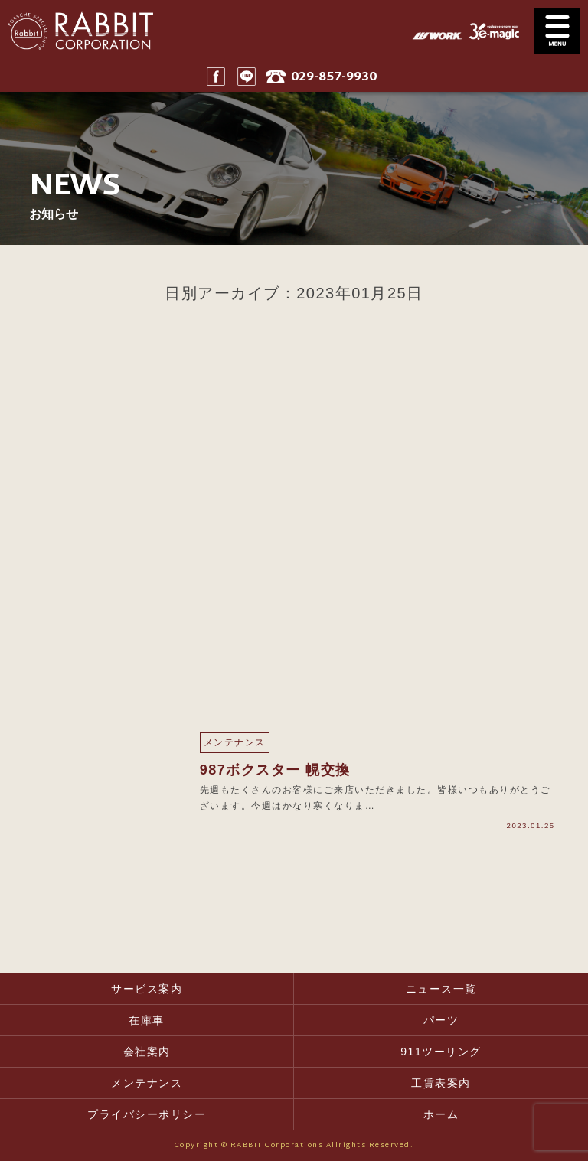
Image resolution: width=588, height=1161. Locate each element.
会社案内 (147, 1051)
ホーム (441, 1114)
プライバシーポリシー (146, 1114)
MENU (557, 31)
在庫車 (147, 1020)
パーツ (441, 1020)
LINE (246, 76)
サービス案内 (146, 989)
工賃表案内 (441, 1083)
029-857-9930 (334, 78)
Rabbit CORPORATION (76, 30)
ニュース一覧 (441, 989)
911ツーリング (440, 1051)
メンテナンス (146, 1083)
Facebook (215, 76)
